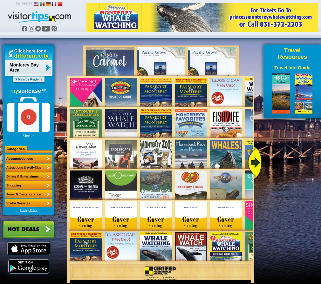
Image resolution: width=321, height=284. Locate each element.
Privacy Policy (29, 210)
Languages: (24, 3)
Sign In (28, 136)
